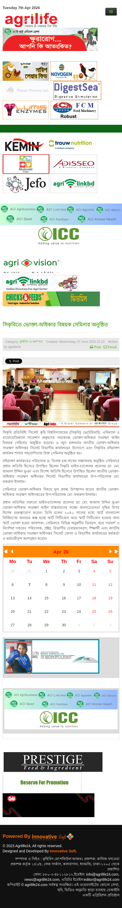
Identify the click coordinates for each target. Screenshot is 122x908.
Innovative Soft (63, 851)
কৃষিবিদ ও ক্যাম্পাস (31, 342)
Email (112, 347)
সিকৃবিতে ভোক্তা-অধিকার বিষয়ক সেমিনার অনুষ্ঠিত (55, 325)
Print (97, 347)
